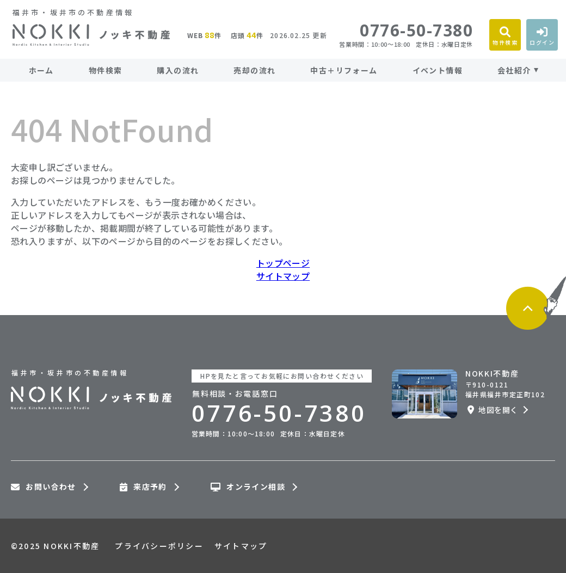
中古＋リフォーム (343, 70)
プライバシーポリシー (159, 546)
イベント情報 (438, 70)
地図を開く (492, 409)
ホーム (41, 70)
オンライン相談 (248, 487)
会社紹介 (514, 70)
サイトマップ (283, 275)
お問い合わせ (43, 487)
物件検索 (105, 70)
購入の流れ (178, 70)
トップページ (283, 262)
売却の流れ (254, 70)
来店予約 (143, 487)
